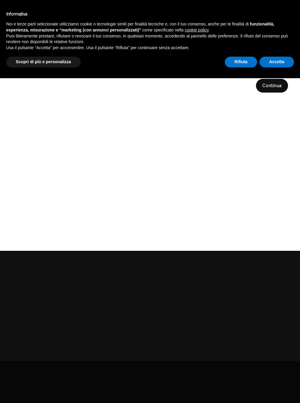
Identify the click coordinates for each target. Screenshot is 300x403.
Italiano (247, 13)
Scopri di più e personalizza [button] (43, 386)
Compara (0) (30, 64)
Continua (272, 85)
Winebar (101, 14)
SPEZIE (288, 43)
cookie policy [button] (196, 354)
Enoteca (67, 14)
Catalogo (137, 14)
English (247, 20)
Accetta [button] (276, 386)
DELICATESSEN (256, 43)
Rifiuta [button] (241, 386)
